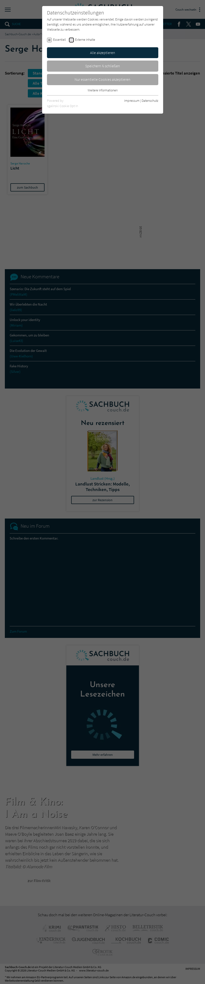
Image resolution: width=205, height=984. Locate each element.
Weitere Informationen (103, 90)
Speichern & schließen (102, 65)
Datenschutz (150, 100)
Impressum (131, 100)
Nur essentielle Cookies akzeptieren (102, 79)
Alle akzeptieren (102, 52)
